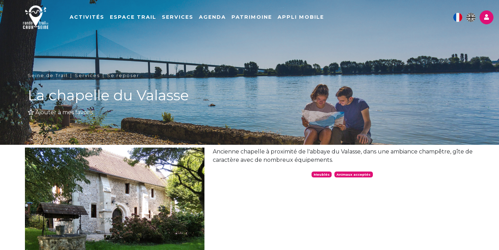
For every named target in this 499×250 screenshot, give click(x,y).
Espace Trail (155, 20)
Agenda (234, 20)
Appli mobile (322, 20)
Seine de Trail (48, 75)
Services (199, 20)
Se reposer (123, 75)
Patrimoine (273, 20)
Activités (108, 20)
